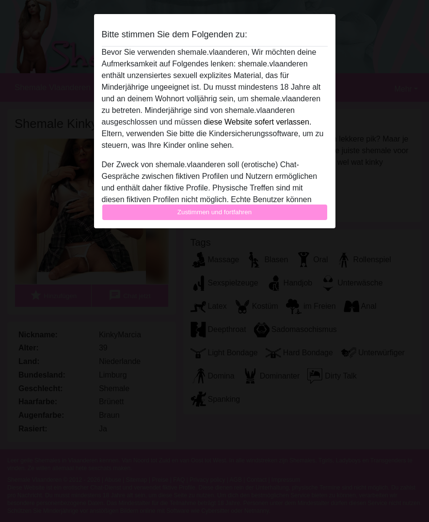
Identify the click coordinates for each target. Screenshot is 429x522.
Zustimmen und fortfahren (214, 212)
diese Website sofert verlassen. (257, 122)
